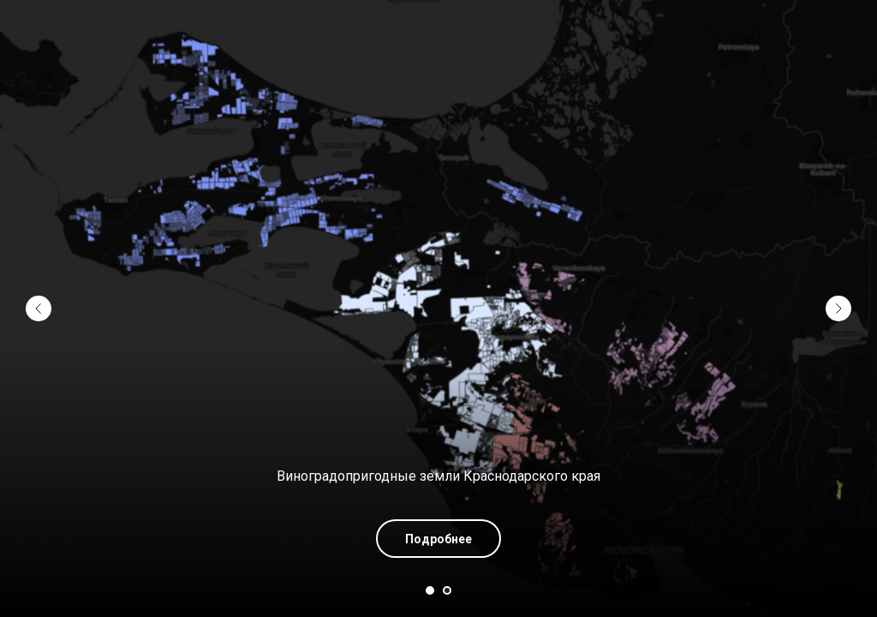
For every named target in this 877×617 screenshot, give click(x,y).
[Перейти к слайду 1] (430, 590)
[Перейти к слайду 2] (447, 590)
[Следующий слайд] (838, 308)
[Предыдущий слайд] (38, 308)
